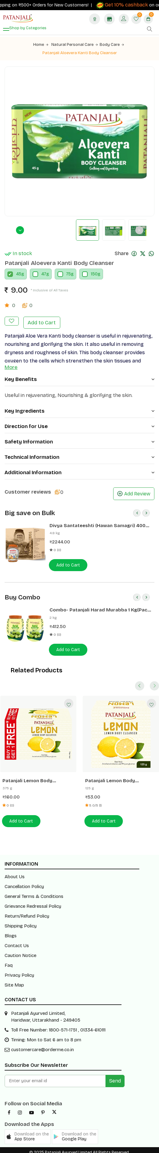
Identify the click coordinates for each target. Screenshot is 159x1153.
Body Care (111, 44)
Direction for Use (79, 425)
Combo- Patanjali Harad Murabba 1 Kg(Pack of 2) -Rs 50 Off (99, 608)
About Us (15, 873)
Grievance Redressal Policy (33, 903)
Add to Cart (41, 321)
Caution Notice (20, 952)
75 (68, 273)
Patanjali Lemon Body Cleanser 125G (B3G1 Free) (38, 779)
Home (42, 44)
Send (115, 1076)
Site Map (14, 981)
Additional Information (79, 471)
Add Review (133, 492)
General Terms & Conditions (34, 893)
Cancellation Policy (24, 883)
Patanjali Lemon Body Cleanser (120, 779)
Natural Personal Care (75, 44)
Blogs (11, 932)
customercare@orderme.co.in (42, 1044)
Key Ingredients (79, 409)
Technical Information (79, 455)
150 (94, 273)
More (11, 365)
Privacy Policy (19, 972)
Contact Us (17, 942)
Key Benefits (79, 377)
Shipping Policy (21, 922)
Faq (9, 962)
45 (18, 273)
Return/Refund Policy (27, 912)
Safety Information (79, 440)
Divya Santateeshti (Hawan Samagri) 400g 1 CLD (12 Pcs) (100, 524)
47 (43, 273)
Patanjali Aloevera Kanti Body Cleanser (79, 52)
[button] (28, 1131)
